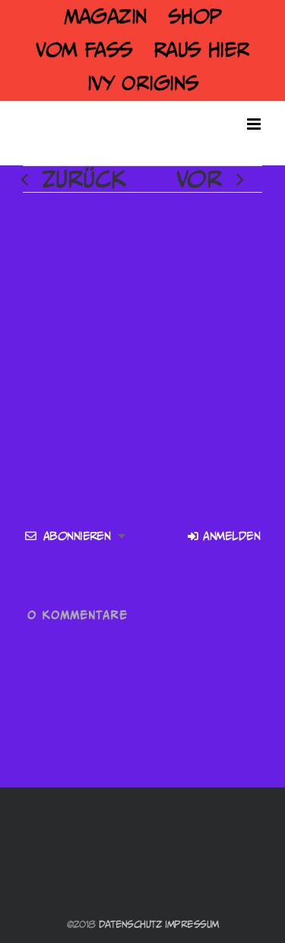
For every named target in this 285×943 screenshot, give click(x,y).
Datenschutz (130, 924)
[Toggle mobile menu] (254, 124)
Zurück (84, 179)
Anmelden (224, 536)
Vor (199, 179)
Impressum (191, 924)
